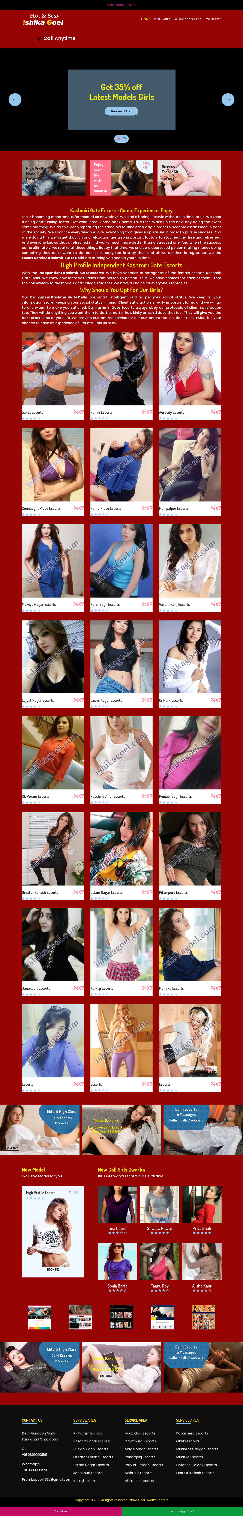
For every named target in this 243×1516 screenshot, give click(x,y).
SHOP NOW (12, 1147)
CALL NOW (32, 186)
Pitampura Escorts (173, 892)
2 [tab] (124, 138)
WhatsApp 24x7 (182, 1511)
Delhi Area (115, 5)
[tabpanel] (121, 99)
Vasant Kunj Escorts (174, 604)
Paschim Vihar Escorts (107, 796)
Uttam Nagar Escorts (106, 892)
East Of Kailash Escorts (195, 1472)
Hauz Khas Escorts (140, 1433)
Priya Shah (202, 1228)
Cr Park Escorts (171, 700)
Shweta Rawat (159, 1228)
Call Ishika (61, 1511)
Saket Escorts (32, 412)
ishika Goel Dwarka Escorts (148, 1500)
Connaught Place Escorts (41, 508)
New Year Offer (121, 111)
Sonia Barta (117, 1285)
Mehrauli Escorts (139, 1472)
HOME (145, 19)
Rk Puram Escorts (36, 796)
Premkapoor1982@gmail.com (44, 1479)
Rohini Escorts (101, 412)
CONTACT (213, 19)
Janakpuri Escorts (36, 988)
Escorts (27, 1084)
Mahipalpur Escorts (174, 508)
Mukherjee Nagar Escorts (197, 1449)
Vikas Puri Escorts (139, 1480)
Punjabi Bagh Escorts (175, 796)
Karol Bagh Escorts (105, 604)
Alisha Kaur (202, 1285)
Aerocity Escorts (171, 412)
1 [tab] (118, 138)
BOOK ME (53, 1269)
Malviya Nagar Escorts (39, 604)
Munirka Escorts (171, 988)
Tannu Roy (160, 1285)
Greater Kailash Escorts (40, 892)
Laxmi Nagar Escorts (106, 700)
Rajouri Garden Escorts (144, 1465)
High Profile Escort (40, 1192)
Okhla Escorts (188, 1441)
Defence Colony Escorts (196, 1465)
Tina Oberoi (117, 1228)
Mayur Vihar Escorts (141, 1449)
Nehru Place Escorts (106, 508)
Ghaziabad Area (188, 19)
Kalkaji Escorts (101, 988)
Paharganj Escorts (140, 1457)
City (132, 5)
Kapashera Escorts (192, 1433)
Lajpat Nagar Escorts (38, 700)
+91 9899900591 (34, 1454)
